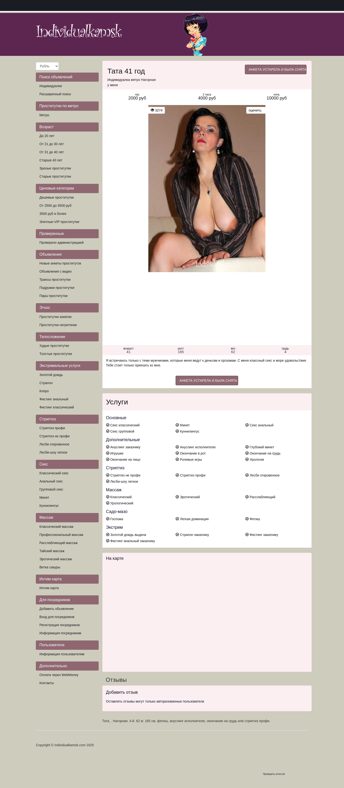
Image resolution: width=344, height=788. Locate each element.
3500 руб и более (52, 214)
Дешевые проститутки (56, 197)
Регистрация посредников (59, 625)
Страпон (46, 383)
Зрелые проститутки (55, 168)
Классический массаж (56, 527)
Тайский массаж (51, 551)
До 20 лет (46, 136)
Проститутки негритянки (58, 325)
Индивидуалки (50, 86)
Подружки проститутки (56, 288)
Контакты (46, 683)
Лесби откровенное (54, 444)
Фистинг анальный (53, 399)
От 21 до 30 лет (51, 144)
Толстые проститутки (55, 354)
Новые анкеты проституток (60, 263)
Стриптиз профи (52, 428)
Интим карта (49, 588)
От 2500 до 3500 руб (55, 205)
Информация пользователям (61, 654)
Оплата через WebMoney (58, 675)
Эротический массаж (55, 559)
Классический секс (54, 473)
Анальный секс (51, 481)
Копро (44, 391)
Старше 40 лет (50, 160)
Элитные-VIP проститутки (59, 222)
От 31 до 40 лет (51, 152)
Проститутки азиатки (55, 317)
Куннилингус (49, 506)
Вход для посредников (56, 617)
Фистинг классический (56, 407)
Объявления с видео (55, 271)
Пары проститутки (53, 296)
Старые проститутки (55, 176)
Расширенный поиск (55, 94)
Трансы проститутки (54, 279)
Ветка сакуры (49, 567)
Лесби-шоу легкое (53, 452)
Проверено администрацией (61, 242)
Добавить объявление (56, 609)
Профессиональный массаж (61, 535)
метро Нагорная (143, 80)
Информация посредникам (60, 633)
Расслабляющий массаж (58, 543)
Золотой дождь (51, 375)
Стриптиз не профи (54, 436)
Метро (44, 115)
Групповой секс (51, 489)
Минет (44, 497)
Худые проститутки (54, 346)
